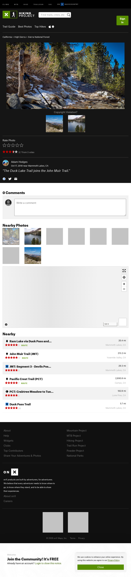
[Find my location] (124, 277)
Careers (8, 501)
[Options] (123, 322)
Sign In (122, 20)
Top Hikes (40, 26)
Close (100, 567)
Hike (26, 4)
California (7, 37)
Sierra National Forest (38, 37)
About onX (10, 496)
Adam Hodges (19, 161)
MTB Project (74, 435)
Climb (6, 4)
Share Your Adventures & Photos (22, 455)
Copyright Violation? (65, 112)
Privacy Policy (113, 560)
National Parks (75, 455)
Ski (50, 4)
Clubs (7, 445)
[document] (100, 562)
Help (6, 435)
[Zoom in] (124, 283)
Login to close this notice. (48, 563)
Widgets (8, 440)
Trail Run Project (76, 445)
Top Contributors (13, 450)
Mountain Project (76, 430)
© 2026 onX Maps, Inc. (56, 538)
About (7, 430)
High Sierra (20, 37)
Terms (72, 538)
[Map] (65, 297)
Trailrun (38, 4)
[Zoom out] (124, 288)
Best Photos (25, 26)
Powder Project (75, 450)
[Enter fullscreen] (124, 270)
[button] (4, 179)
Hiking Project (75, 440)
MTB (16, 4)
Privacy (81, 538)
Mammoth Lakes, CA (38, 165)
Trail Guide (9, 26)
